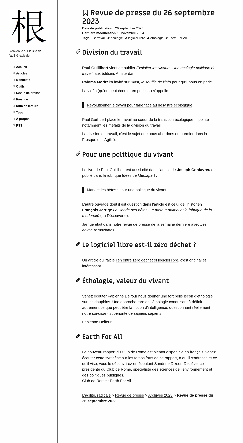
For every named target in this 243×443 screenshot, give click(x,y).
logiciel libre (136, 38)
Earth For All (178, 38)
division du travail (102, 134)
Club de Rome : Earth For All (106, 381)
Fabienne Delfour (97, 322)
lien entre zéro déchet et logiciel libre (147, 260)
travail (101, 38)
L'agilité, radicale (96, 395)
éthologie (157, 38)
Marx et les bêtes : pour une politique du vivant (126, 190)
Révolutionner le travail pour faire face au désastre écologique (139, 105)
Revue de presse (129, 395)
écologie (117, 38)
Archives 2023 (160, 395)
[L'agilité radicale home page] (29, 44)
